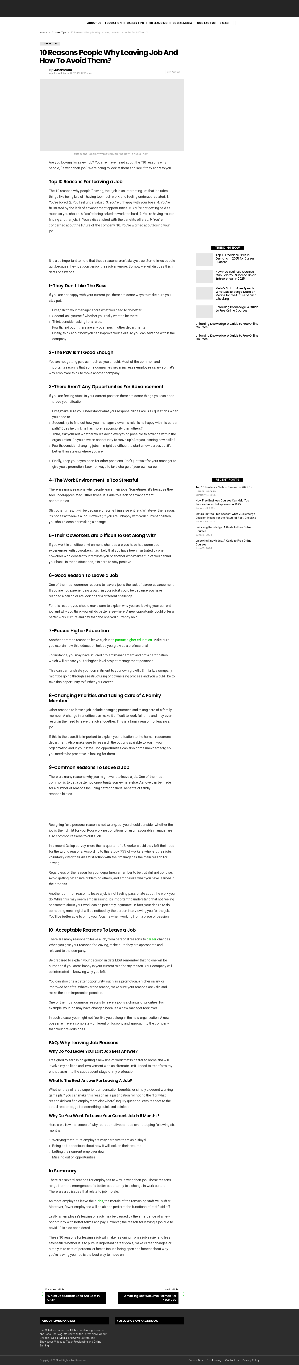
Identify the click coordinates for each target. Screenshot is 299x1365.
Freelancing (158, 23)
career (152, 939)
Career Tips (135, 23)
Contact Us (206, 23)
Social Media (182, 23)
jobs (99, 1201)
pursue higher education (133, 640)
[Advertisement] (149, 8)
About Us (94, 23)
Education (113, 23)
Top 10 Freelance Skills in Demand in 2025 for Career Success (235, 258)
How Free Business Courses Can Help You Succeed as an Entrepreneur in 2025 (236, 275)
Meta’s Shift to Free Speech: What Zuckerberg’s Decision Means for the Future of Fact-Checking (236, 293)
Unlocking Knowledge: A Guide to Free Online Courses (237, 309)
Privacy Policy (251, 1360)
